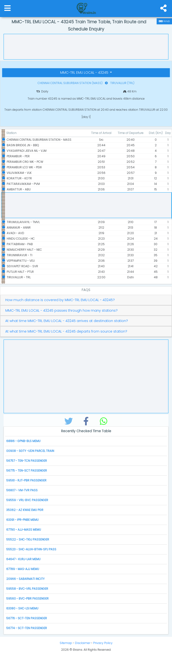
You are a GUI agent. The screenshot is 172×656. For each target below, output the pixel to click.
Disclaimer (82, 643)
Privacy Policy (103, 643)
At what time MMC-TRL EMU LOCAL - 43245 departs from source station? (66, 331)
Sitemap (66, 643)
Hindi (164, 21)
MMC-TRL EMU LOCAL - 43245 (84, 72)
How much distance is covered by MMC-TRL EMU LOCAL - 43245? (60, 300)
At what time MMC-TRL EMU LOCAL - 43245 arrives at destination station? (66, 321)
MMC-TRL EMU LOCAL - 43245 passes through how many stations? (61, 311)
